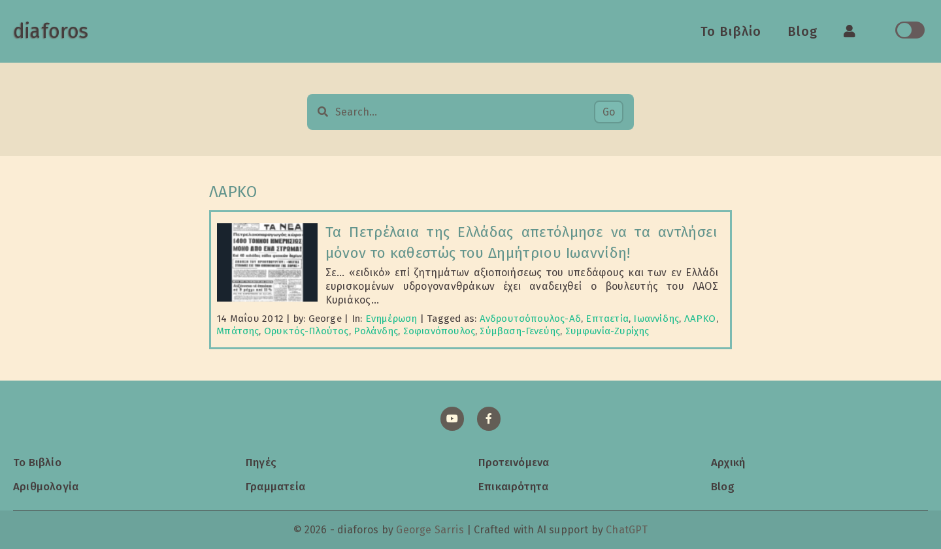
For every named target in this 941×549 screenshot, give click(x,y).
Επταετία (607, 318)
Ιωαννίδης (656, 318)
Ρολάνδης (376, 331)
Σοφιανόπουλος (439, 331)
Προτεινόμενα (513, 462)
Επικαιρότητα (513, 486)
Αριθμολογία (45, 486)
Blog (802, 31)
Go (609, 112)
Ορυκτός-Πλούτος (306, 331)
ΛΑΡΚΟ (700, 318)
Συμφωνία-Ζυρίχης (607, 331)
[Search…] (464, 112)
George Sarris (429, 530)
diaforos (50, 31)
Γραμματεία (275, 486)
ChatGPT (627, 530)
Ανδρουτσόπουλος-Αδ (530, 318)
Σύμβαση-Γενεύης (520, 331)
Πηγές (261, 462)
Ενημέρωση (391, 318)
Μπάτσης (237, 331)
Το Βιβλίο (731, 31)
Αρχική (728, 462)
